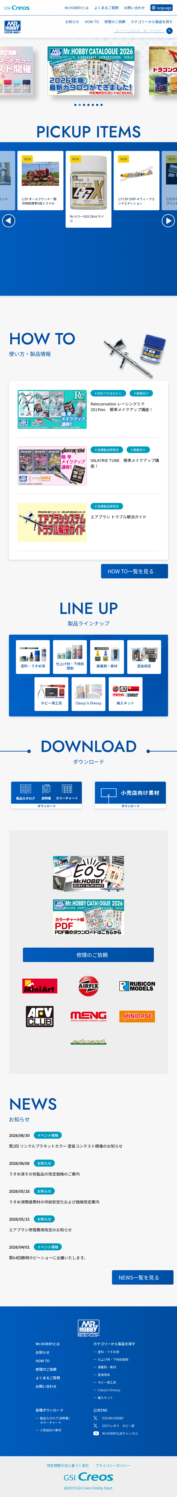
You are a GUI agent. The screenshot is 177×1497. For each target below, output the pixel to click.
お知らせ (72, 21)
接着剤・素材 (107, 1367)
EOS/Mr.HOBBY (113, 1418)
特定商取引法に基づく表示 (68, 1465)
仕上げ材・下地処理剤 (113, 1359)
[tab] (75, 105)
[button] (8, 220)
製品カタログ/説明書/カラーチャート (55, 1420)
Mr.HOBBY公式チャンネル (120, 1433)
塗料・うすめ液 (108, 1352)
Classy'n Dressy (109, 1390)
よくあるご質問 (106, 7)
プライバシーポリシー (112, 1465)
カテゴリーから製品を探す (114, 1343)
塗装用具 (104, 1374)
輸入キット (105, 1397)
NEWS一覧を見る (139, 1277)
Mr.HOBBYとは (77, 7)
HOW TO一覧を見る (131, 571)
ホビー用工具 (107, 1382)
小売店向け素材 (50, 1430)
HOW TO (92, 21)
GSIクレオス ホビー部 (118, 1426)
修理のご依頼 (114, 21)
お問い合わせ (134, 7)
